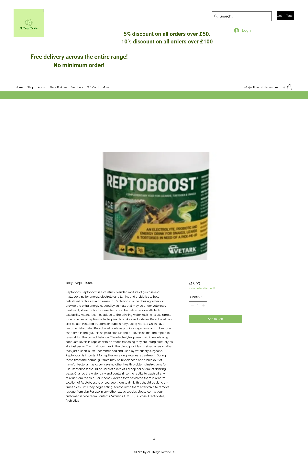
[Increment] (203, 305)
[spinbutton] (197, 305)
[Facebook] (284, 87)
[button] (289, 87)
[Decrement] (192, 305)
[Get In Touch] (285, 15)
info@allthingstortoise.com (261, 87)
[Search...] (241, 16)
